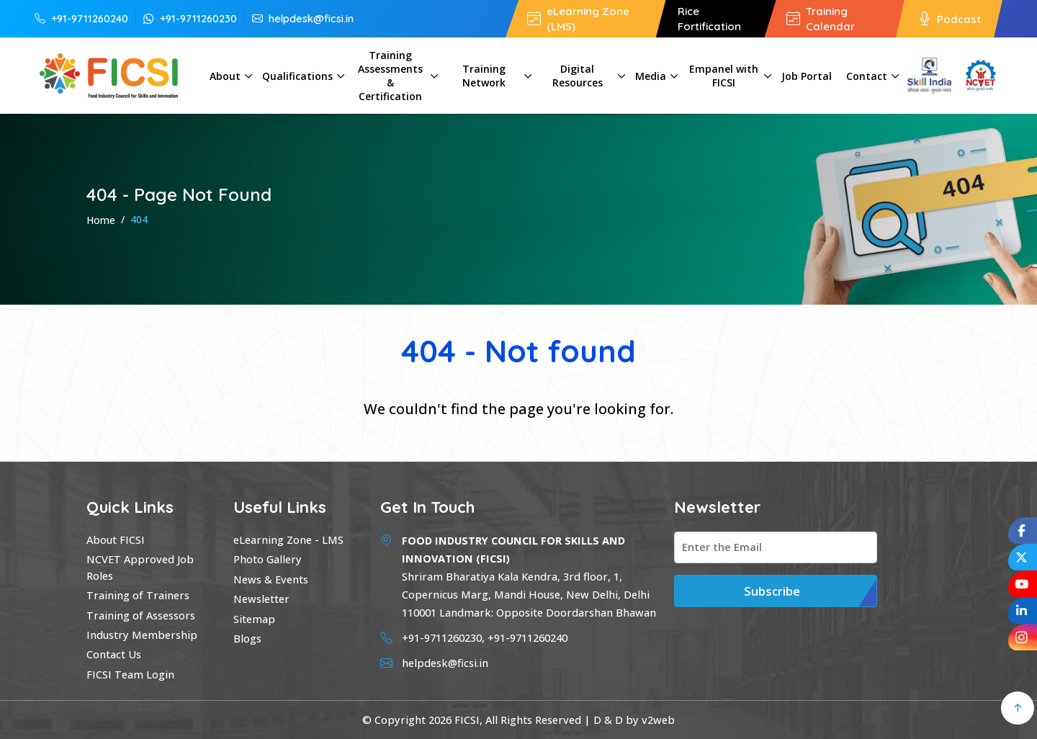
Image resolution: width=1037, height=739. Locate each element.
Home (100, 220)
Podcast (949, 18)
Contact (866, 76)
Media (650, 76)
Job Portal (806, 76)
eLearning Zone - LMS (288, 539)
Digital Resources (577, 75)
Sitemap (254, 619)
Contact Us (113, 654)
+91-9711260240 (81, 18)
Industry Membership (141, 634)
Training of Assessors (140, 615)
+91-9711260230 (190, 18)
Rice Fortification (709, 18)
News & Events (270, 579)
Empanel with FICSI (723, 75)
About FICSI (115, 539)
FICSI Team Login (130, 674)
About (225, 76)
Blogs (247, 638)
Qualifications (297, 76)
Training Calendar (820, 18)
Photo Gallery (267, 559)
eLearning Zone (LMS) (578, 18)
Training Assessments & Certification (390, 75)
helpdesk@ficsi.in (303, 18)
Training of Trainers (137, 595)
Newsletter (261, 598)
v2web (658, 719)
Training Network (484, 75)
